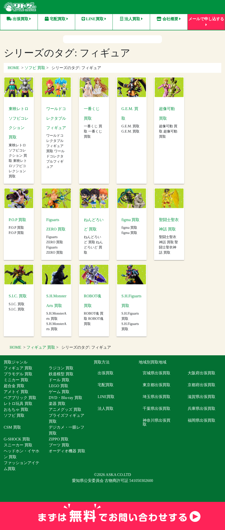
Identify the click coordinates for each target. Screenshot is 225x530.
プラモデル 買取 (18, 373)
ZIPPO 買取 (58, 438)
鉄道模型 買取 (61, 373)
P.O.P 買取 (17, 219)
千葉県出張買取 (156, 407)
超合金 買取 (14, 385)
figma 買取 (130, 219)
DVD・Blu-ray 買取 (65, 397)
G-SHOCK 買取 (17, 438)
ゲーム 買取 (59, 391)
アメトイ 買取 (16, 391)
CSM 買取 (12, 426)
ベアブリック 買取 (20, 397)
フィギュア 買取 (40, 346)
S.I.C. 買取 (18, 295)
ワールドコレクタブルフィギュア (56, 117)
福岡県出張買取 (201, 419)
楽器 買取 (57, 402)
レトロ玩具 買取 (18, 402)
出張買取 (19, 19)
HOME (13, 67)
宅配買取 (56, 19)
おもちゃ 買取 (16, 408)
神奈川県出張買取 (156, 421)
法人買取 (131, 19)
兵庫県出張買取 (201, 407)
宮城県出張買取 (156, 372)
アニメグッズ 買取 (65, 408)
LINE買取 (94, 19)
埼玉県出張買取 (156, 396)
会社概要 (169, 19)
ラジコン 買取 (61, 367)
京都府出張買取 (201, 384)
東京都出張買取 (156, 384)
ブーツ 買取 (59, 444)
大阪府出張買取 (201, 372)
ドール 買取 (59, 379)
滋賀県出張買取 (201, 396)
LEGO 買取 (58, 385)
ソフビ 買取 (34, 67)
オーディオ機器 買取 (67, 450)
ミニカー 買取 (16, 379)
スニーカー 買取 (18, 444)
